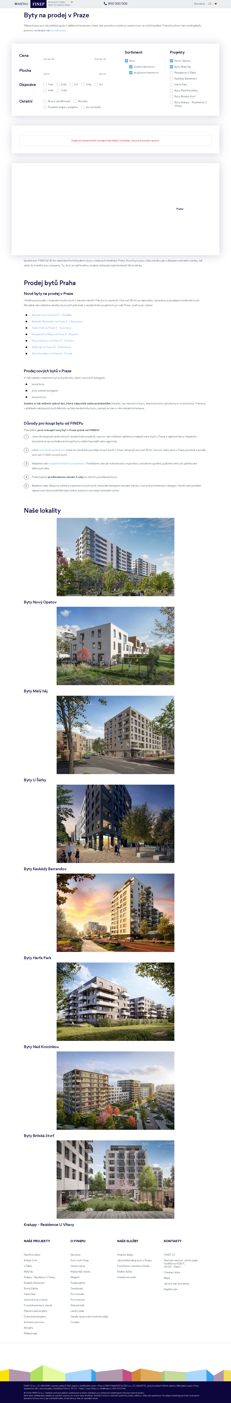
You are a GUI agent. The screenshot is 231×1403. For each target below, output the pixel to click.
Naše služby (127, 1241)
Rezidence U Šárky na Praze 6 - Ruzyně (55, 334)
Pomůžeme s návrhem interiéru (133, 1266)
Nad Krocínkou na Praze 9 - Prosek (52, 354)
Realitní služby (124, 1272)
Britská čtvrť (30, 1260)
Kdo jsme (75, 1255)
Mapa (167, 1278)
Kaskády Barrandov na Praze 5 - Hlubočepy (57, 321)
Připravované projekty (35, 1311)
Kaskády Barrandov (34, 1283)
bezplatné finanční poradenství (67, 463)
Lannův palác (77, 1311)
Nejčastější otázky (80, 1272)
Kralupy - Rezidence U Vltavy (39, 1277)
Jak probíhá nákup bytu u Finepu (134, 1260)
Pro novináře (77, 1294)
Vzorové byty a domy (35, 1300)
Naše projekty (37, 1241)
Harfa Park (29, 1294)
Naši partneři (77, 1305)
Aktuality (28, 1328)
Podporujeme (77, 1283)
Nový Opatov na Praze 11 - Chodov (53, 341)
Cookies (74, 1322)
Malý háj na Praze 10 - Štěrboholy (51, 347)
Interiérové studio (126, 1277)
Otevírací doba (172, 1273)
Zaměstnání (76, 1289)
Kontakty (199, 4)
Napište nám (170, 1289)
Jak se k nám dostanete (176, 1284)
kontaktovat (58, 30)
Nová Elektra (31, 1289)
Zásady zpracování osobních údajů (89, 1317)
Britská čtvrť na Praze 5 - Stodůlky (52, 315)
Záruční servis (77, 1266)
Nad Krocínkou (32, 1255)
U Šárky (28, 1266)
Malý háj (28, 1272)
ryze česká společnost (52, 450)
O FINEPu (78, 1241)
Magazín (75, 1277)
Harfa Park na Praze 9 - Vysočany (51, 328)
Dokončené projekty (35, 1317)
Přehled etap (30, 1334)
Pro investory (77, 1300)
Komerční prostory (34, 1322)
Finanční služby (125, 1255)
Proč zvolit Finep (79, 1260)
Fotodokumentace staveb (38, 1305)
